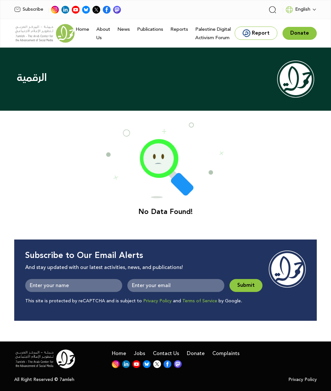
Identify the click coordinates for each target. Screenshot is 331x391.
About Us (103, 33)
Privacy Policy (157, 301)
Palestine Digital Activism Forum (213, 33)
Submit (246, 285)
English (297, 10)
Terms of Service (199, 301)
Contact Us (166, 353)
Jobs (139, 353)
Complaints (226, 353)
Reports (179, 29)
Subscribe (28, 9)
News (123, 29)
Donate (196, 353)
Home (82, 29)
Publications (150, 29)
